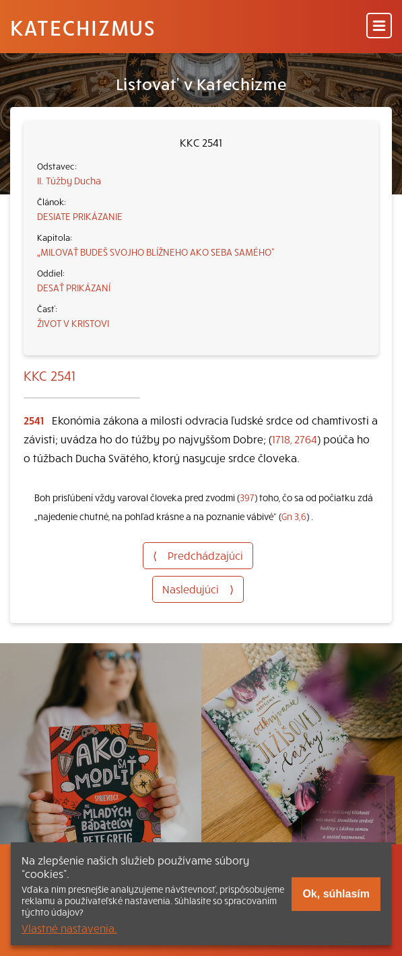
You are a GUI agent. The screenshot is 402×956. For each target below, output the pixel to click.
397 (247, 497)
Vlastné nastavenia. (69, 927)
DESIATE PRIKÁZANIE (80, 216)
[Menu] (379, 26)
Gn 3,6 (293, 516)
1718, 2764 (294, 438)
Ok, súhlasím (336, 893)
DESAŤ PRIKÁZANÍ (73, 287)
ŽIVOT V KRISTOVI (73, 323)
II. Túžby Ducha (69, 180)
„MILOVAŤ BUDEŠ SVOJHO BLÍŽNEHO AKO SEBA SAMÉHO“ (156, 252)
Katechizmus (83, 26)
